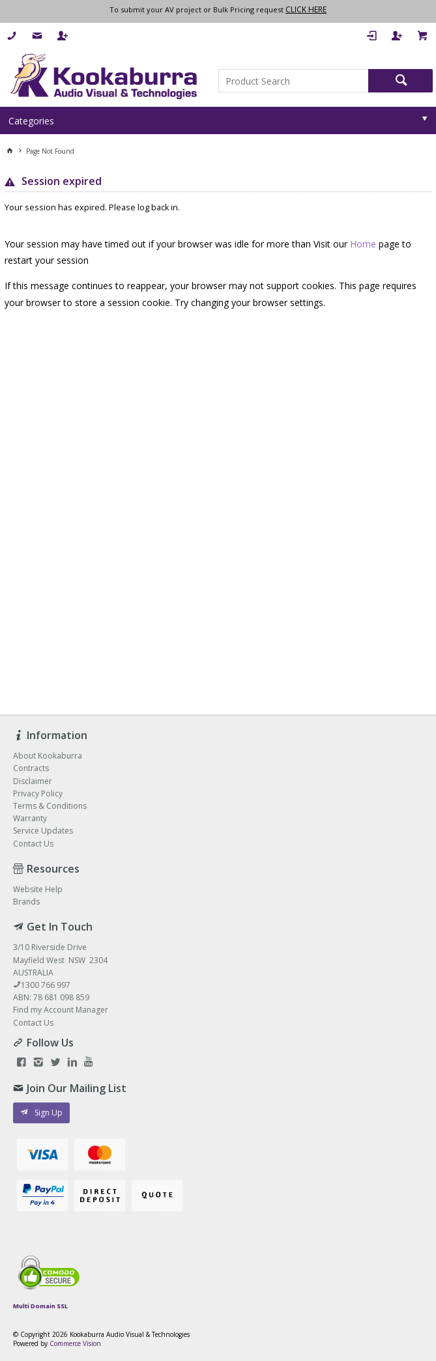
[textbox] (293, 80)
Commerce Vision (75, 1343)
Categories (31, 121)
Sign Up (49, 1112)
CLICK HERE (306, 9)
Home (363, 244)
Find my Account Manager (60, 1009)
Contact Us (33, 1022)
